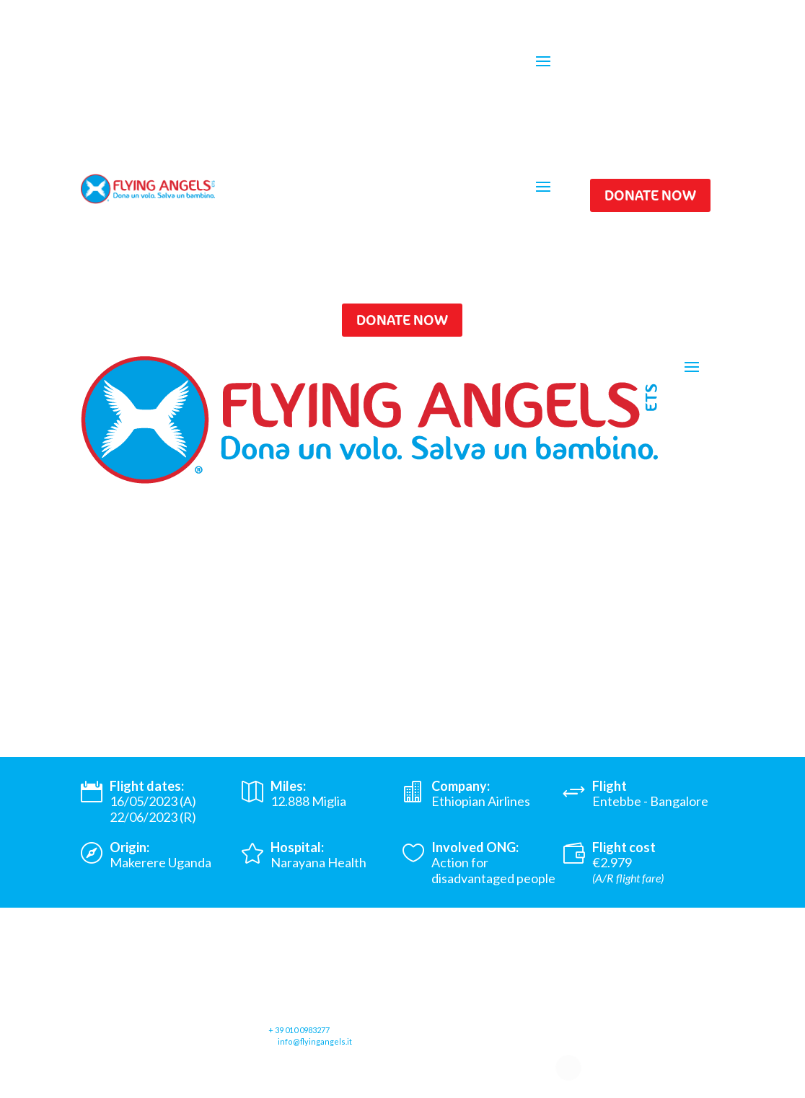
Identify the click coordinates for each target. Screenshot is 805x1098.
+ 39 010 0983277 (299, 1030)
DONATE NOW (650, 195)
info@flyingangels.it (315, 1041)
